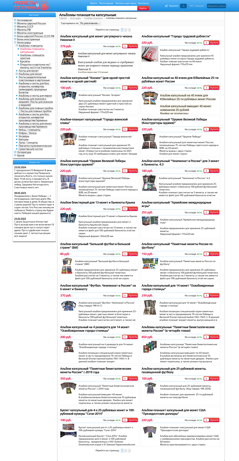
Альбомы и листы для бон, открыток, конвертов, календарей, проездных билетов (34, 88)
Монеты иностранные (30, 32)
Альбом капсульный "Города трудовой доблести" (176, 36)
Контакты (143, 3)
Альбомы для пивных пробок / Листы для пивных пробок (36, 109)
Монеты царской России (31, 23)
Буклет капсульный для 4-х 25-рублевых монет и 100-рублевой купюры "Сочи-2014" (97, 411)
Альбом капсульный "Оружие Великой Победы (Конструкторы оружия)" (174, 121)
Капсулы (24, 139)
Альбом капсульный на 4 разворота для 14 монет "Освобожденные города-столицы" (94, 328)
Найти (143, 8)
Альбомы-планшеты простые (32, 56)
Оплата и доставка (126, 3)
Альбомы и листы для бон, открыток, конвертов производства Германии (34, 117)
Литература (24, 152)
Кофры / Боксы (28, 132)
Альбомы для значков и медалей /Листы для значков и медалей (36, 101)
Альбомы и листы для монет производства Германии (35, 125)
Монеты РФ (24, 29)
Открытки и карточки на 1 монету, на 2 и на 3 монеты (36, 66)
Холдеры (24, 136)
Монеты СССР (25, 26)
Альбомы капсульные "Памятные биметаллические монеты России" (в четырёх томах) (178, 328)
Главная (63, 18)
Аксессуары (24, 42)
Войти (93, 3)
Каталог (34, 15)
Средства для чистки (31, 148)
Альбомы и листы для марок (35, 95)
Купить (133, 46)
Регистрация (106, 3)
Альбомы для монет (30, 73)
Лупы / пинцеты (28, 142)
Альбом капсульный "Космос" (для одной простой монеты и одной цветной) (95, 79)
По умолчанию (90, 23)
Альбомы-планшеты (31, 45)
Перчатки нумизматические (35, 145)
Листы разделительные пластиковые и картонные (34, 79)
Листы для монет (29, 70)
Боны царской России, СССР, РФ (35, 36)
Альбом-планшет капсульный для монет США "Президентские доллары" (174, 411)
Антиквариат (24, 20)
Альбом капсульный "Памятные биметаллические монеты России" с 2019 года (95, 370)
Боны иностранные (28, 39)
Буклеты (25, 61)
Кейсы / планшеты (29, 129)
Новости (34, 162)
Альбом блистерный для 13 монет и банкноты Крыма (97, 202)
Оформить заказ (216, 5)
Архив (20, 155)
